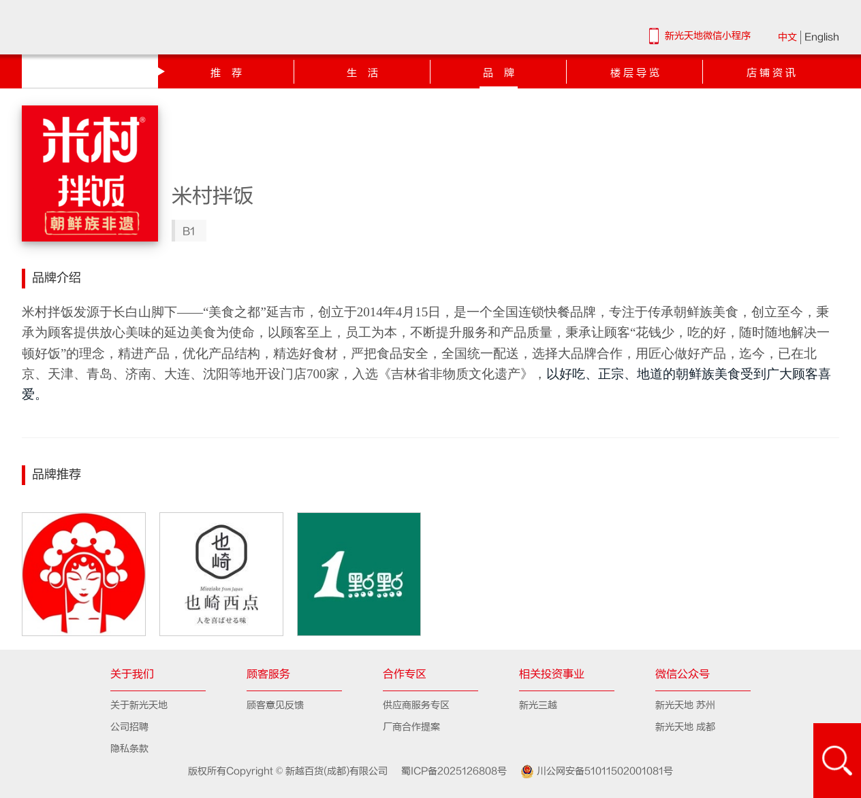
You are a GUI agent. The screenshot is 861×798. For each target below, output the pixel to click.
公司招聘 (129, 727)
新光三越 (538, 705)
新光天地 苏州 (685, 705)
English (821, 37)
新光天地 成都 (685, 727)
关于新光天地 (139, 705)
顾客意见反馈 (275, 705)
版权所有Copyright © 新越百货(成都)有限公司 (289, 771)
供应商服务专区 (416, 705)
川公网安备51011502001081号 (591, 771)
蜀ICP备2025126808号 (448, 771)
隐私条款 (129, 748)
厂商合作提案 (411, 727)
